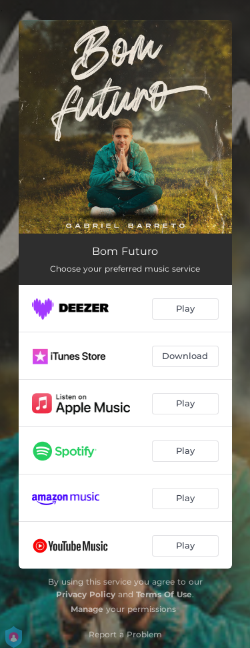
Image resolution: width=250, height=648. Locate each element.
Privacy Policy (85, 594)
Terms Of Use (164, 594)
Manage (87, 609)
